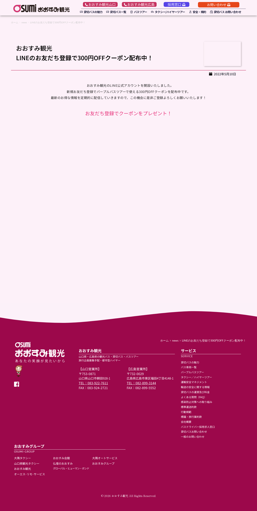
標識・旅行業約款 (191, 417)
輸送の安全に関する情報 (195, 387)
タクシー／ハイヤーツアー (196, 377)
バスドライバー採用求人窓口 (198, 427)
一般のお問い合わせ (192, 437)
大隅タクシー (22, 458)
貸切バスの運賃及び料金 (195, 392)
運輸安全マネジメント (194, 382)
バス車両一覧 (189, 367)
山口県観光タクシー (26, 463)
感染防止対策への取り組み (196, 402)
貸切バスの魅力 (190, 362)
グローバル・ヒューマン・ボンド (71, 468)
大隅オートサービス (105, 458)
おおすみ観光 (22, 469)
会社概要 (186, 422)
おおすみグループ (103, 463)
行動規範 (186, 412)
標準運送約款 (189, 407)
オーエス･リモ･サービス (29, 474)
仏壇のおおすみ (63, 463)
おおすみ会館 (61, 458)
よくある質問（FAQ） (194, 397)
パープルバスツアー (192, 372)
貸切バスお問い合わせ (194, 431)
